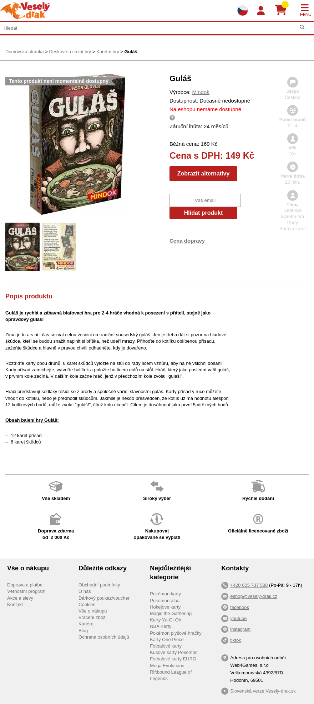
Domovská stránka (24, 51)
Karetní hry (107, 51)
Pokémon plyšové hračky (176, 633)
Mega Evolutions (167, 665)
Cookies (86, 604)
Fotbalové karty (166, 646)
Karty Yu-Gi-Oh (165, 620)
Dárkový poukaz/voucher (104, 598)
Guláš (131, 51)
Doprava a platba (24, 585)
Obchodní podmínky (99, 585)
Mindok (200, 92)
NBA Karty (160, 626)
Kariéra (85, 623)
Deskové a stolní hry (70, 51)
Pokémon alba (164, 600)
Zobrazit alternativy (203, 173)
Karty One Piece (167, 639)
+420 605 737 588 (249, 585)
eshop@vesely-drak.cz (253, 596)
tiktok (235, 640)
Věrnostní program (26, 591)
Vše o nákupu (92, 611)
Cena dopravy (187, 241)
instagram (240, 629)
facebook (239, 607)
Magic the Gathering (171, 613)
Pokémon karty (165, 593)
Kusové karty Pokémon (174, 652)
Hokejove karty (165, 607)
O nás (84, 591)
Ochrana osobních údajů (103, 637)
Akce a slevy (20, 598)
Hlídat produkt (203, 213)
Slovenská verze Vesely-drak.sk (263, 691)
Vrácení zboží (92, 617)
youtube (238, 618)
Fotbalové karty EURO (173, 658)
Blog (83, 630)
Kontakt (15, 604)
